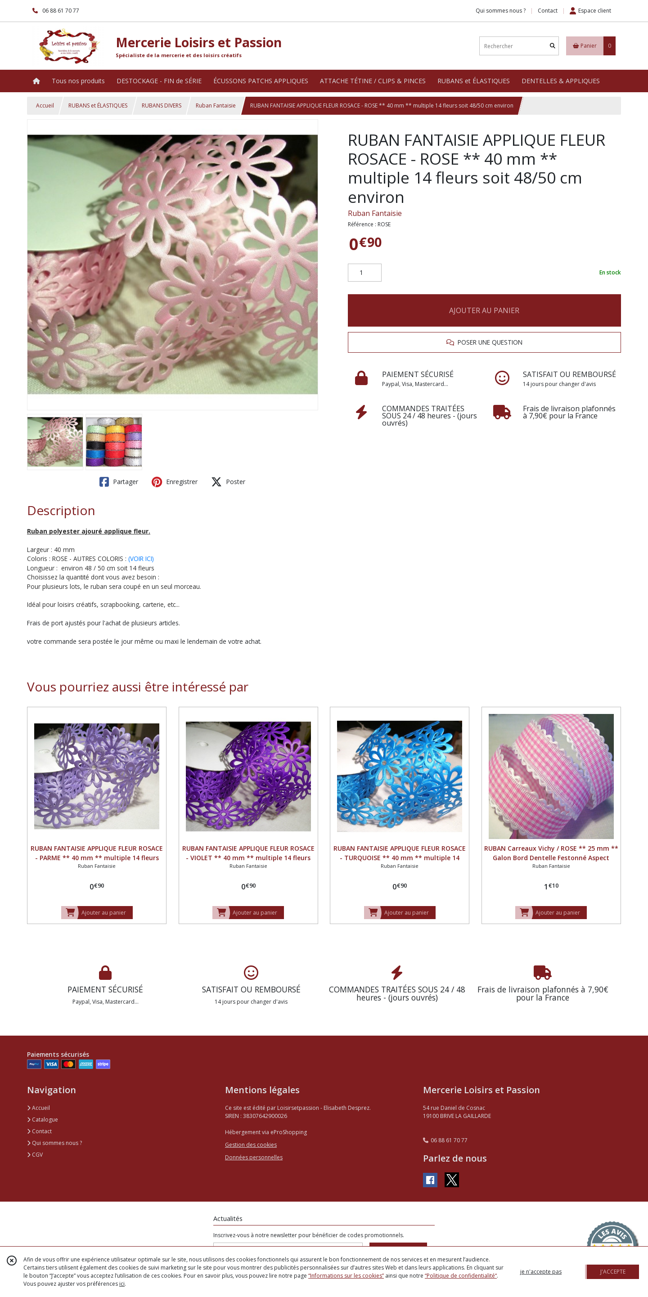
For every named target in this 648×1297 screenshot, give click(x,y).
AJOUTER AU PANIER (484, 310)
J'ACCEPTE (613, 1271)
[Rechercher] (552, 46)
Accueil (45, 105)
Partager (118, 481)
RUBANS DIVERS (161, 105)
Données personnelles (254, 1157)
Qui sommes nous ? (54, 1143)
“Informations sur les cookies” (346, 1275)
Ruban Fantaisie (216, 105)
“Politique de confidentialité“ (461, 1275)
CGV (35, 1154)
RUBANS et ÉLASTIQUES (97, 105)
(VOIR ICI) (141, 558)
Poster (228, 481)
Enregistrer (175, 481)
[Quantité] (365, 273)
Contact (548, 10)
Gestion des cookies (251, 1145)
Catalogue (42, 1119)
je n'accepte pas (541, 1271)
